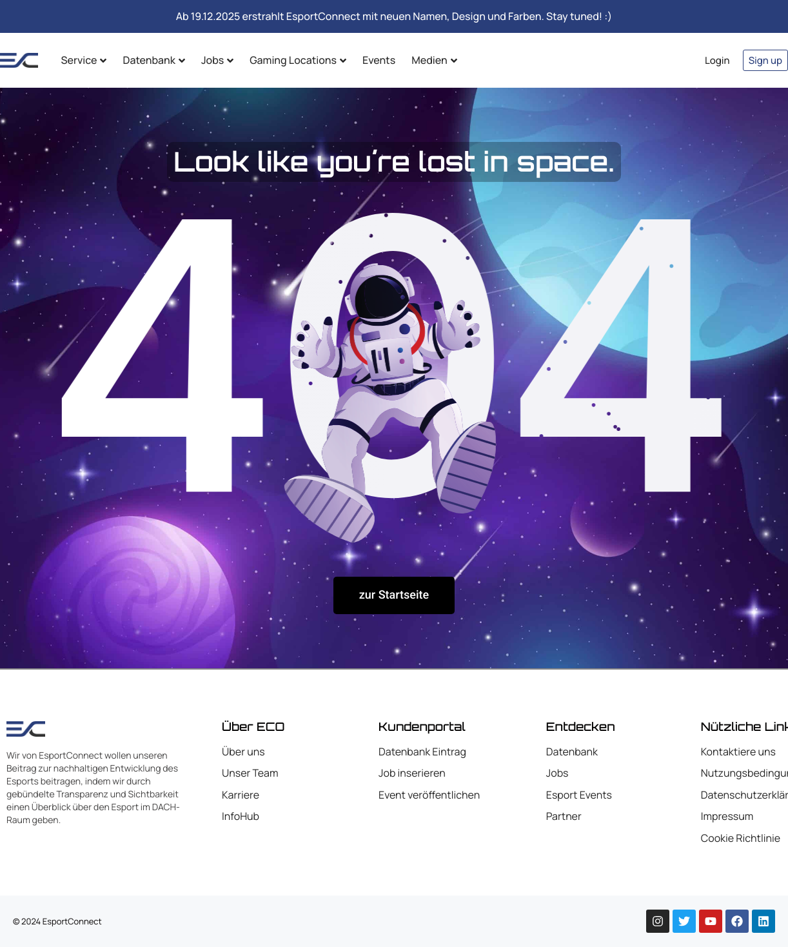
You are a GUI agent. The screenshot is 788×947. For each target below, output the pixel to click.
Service (83, 60)
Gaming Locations (298, 60)
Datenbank (153, 60)
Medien (434, 60)
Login (717, 60)
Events (378, 60)
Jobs (217, 60)
